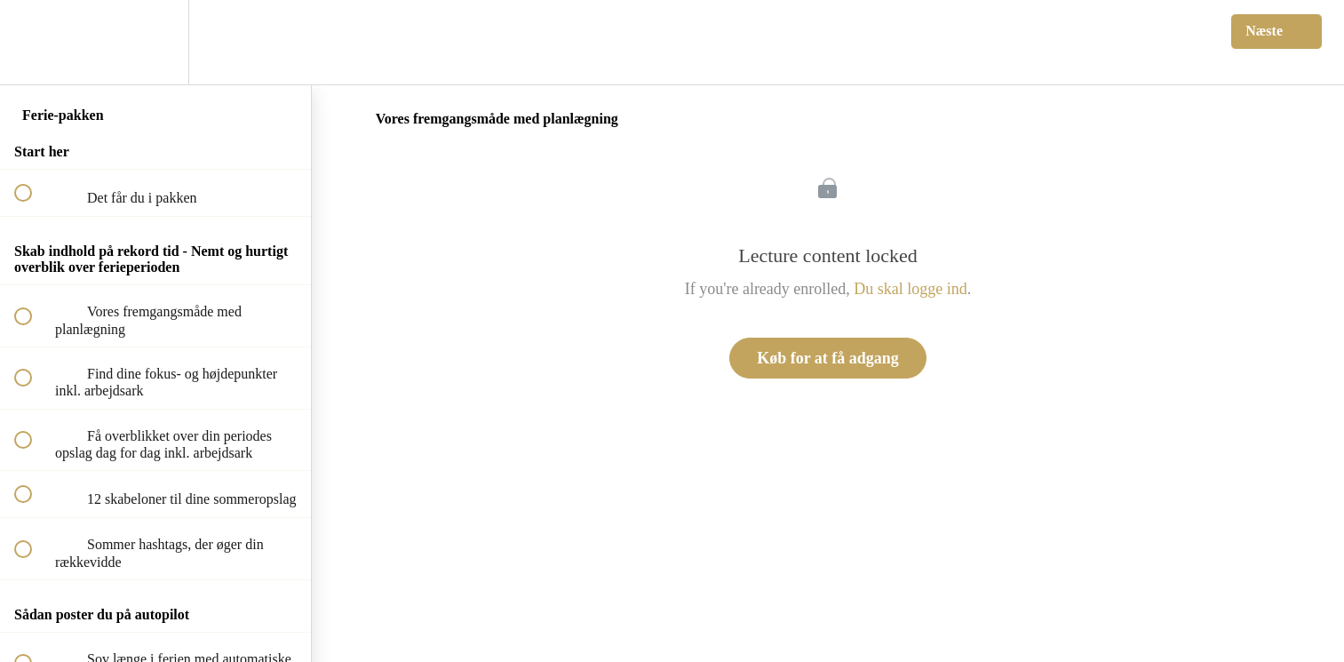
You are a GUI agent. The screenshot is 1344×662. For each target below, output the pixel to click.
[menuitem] (155, 42)
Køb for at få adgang (828, 358)
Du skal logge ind (910, 289)
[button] (33, 42)
